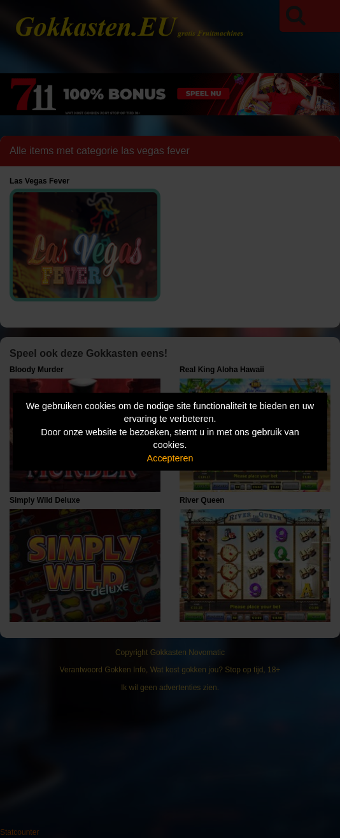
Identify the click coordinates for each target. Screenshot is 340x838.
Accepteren (170, 457)
